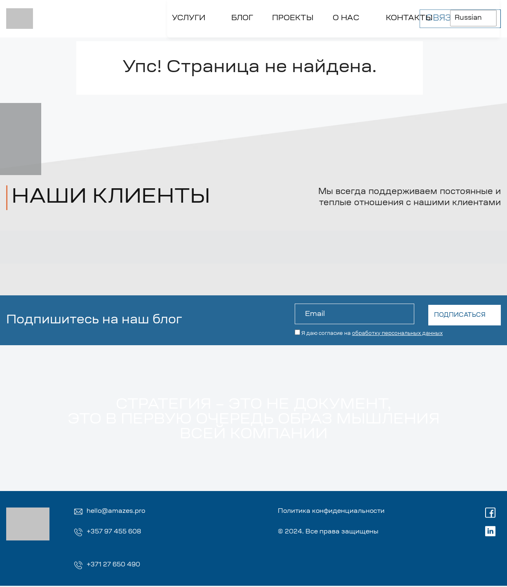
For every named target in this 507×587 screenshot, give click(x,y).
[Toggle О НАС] (212, 36)
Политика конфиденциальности (337, 511)
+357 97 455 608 (116, 532)
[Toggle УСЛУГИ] (48, 36)
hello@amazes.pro (118, 511)
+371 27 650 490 (115, 566)
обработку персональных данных (397, 332)
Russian (344, 16)
